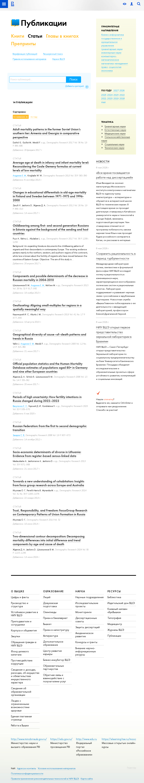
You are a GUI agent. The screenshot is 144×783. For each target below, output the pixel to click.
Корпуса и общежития (24, 630)
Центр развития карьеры (52, 652)
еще (103, 102)
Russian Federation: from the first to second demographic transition (50, 428)
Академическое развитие (84, 634)
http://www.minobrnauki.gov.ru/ (29, 739)
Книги (17, 36)
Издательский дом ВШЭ (121, 603)
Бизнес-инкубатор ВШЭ (56, 660)
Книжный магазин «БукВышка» (117, 610)
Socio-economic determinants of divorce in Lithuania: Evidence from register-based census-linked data (47, 454)
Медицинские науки (115, 133)
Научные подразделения (89, 597)
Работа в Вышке (20, 725)
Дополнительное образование (53, 643)
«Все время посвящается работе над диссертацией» (114, 175)
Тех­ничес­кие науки (114, 147)
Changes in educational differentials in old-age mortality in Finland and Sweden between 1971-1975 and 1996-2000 (49, 196)
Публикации (44, 22)
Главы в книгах (62, 36)
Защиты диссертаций (87, 627)
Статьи (35, 36)
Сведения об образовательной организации (21, 691)
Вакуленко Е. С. (20, 406)
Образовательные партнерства (53, 667)
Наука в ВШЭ (58, 59)
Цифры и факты (20, 597)
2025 (103, 94)
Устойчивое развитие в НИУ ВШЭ (24, 613)
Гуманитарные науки (115, 126)
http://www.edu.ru (86, 739)
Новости (102, 161)
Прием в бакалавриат (55, 618)
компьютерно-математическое (110, 58)
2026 (122, 90)
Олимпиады (49, 612)
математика (107, 63)
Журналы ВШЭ (115, 630)
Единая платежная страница (21, 718)
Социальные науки (114, 144)
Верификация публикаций (25, 54)
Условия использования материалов (57, 768)
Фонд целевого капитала (20, 653)
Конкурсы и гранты (86, 642)
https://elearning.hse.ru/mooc (119, 739)
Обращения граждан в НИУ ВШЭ (23, 643)
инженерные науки (111, 52)
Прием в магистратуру (56, 630)
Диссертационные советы (86, 619)
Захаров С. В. (19, 435)
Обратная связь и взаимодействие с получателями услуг (54, 678)
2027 (116, 90)
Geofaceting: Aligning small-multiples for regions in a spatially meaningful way (47, 307)
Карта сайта (87, 778)
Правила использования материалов (29, 59)
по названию (19, 116)
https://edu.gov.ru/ (61, 739)
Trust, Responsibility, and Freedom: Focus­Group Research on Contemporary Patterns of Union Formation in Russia (50, 512)
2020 (110, 98)
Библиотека (114, 597)
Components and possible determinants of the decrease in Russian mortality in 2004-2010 (50, 278)
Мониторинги (83, 612)
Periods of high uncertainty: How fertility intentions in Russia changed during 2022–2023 (47, 399)
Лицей (46, 597)
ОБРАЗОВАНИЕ (53, 591)
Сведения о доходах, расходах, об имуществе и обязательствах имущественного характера (25, 676)
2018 (122, 98)
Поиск (73, 79)
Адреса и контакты (26, 768)
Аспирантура (50, 635)
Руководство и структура (19, 604)
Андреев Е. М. (19, 175)
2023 (116, 94)
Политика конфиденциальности (27, 773)
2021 (103, 98)
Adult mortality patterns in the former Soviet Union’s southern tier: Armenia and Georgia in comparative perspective (47, 133)
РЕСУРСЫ (114, 591)
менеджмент (121, 63)
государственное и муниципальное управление (111, 42)
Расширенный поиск (53, 54)
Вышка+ (47, 624)
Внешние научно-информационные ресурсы (85, 651)
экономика (107, 70)
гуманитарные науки (112, 49)
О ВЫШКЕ (17, 591)
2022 (122, 94)
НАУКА (80, 591)
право (104, 67)
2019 (116, 98)
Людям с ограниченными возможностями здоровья (20, 705)
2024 (110, 94)
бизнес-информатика (112, 34)
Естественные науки (115, 129)
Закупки (15, 636)
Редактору (131, 767)
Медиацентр (114, 624)
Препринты (23, 43)
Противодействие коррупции (21, 662)
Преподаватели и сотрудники (21, 623)
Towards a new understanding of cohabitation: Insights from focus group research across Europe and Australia (48, 483)
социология (115, 67)
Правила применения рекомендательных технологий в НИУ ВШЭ (45, 778)
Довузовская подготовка (50, 604)
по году (34, 116)
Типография (114, 618)
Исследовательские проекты (86, 604)
